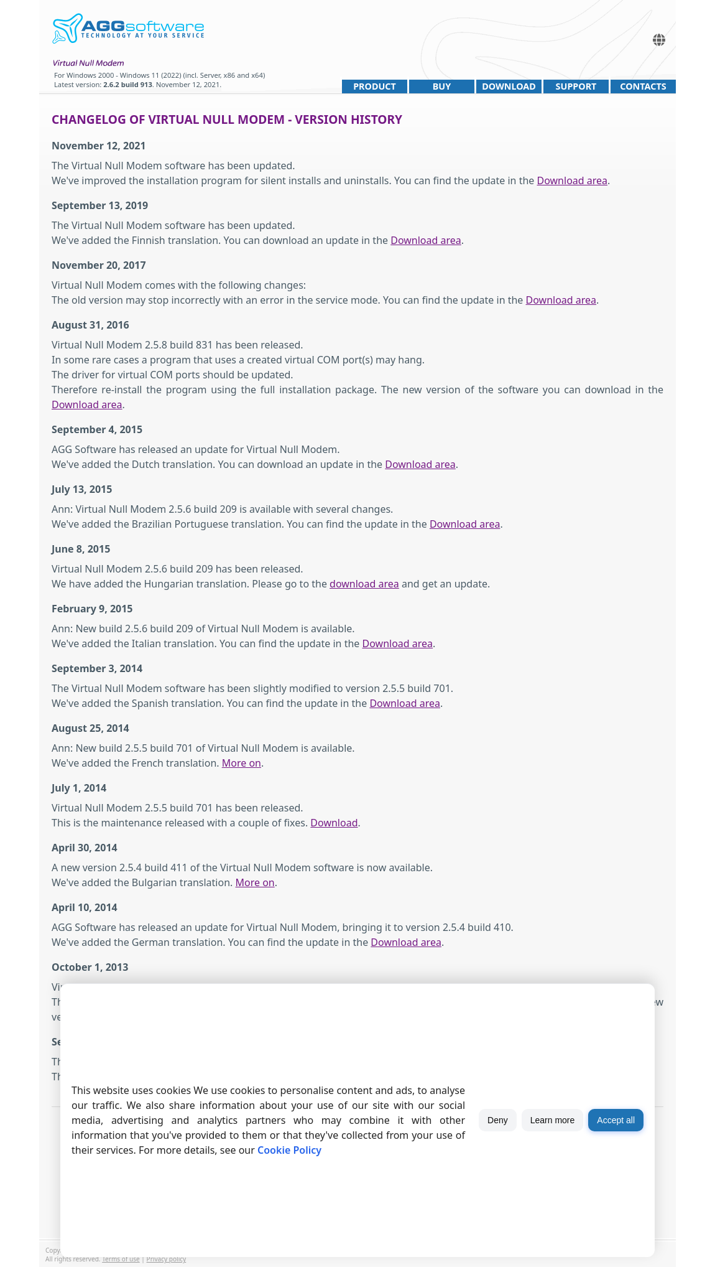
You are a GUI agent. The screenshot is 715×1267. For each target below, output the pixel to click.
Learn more (552, 1120)
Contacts (643, 86)
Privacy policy (167, 1259)
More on (241, 763)
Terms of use (121, 1259)
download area (364, 584)
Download (509, 86)
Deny (497, 1120)
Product (374, 86)
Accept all (616, 1120)
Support (576, 86)
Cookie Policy (289, 1150)
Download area (572, 180)
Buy (442, 86)
